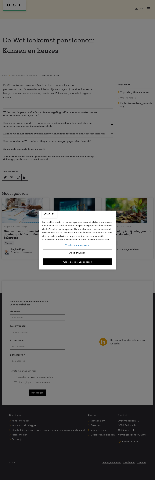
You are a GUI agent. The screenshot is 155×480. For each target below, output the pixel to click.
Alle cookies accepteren (77, 261)
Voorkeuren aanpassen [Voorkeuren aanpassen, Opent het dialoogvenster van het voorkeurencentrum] (77, 245)
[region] (77, 240)
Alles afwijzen (77, 252)
